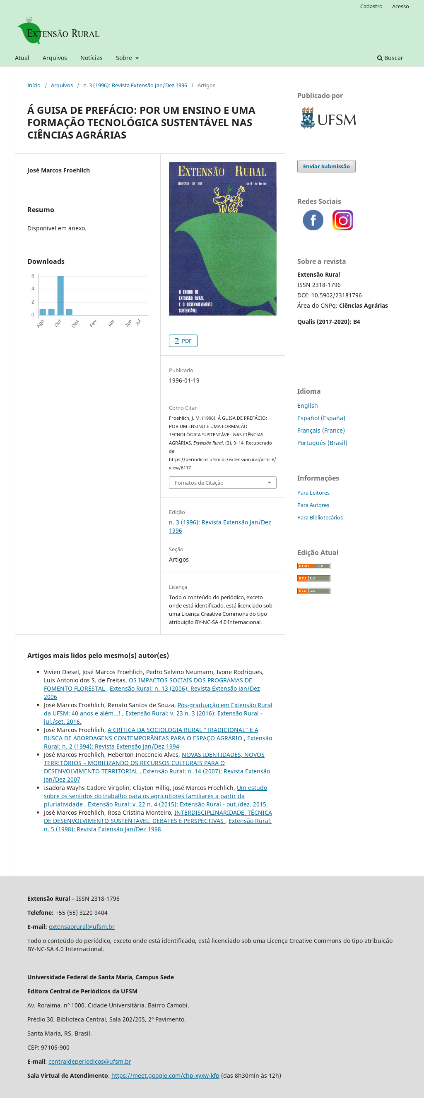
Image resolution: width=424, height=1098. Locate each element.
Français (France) (321, 430)
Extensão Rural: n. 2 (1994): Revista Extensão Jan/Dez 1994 (158, 742)
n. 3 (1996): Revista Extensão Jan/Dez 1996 (135, 85)
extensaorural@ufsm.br (82, 927)
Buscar (390, 58)
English (307, 405)
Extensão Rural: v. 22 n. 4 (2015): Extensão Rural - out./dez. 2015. (178, 804)
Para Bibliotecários (320, 517)
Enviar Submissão (326, 166)
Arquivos (55, 58)
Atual (22, 58)
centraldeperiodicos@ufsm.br (89, 1061)
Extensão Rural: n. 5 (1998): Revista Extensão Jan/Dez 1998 (158, 825)
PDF (186, 340)
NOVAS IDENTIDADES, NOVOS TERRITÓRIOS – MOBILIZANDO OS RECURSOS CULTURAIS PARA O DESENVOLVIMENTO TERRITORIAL (154, 763)
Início (34, 85)
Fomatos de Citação (199, 482)
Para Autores (313, 505)
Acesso (400, 6)
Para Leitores (313, 492)
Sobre (125, 58)
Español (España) (321, 418)
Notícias (91, 58)
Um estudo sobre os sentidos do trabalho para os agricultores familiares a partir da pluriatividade (155, 796)
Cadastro (371, 6)
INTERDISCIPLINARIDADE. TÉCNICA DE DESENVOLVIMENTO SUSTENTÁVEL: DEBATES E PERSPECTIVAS (158, 817)
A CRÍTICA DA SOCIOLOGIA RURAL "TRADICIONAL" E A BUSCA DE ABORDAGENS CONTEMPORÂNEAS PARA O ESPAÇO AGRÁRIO (151, 734)
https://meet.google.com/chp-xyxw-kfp (165, 1075)
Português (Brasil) (322, 443)
